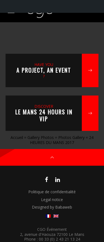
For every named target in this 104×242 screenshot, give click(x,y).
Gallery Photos (40, 137)
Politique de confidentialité (52, 191)
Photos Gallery (71, 137)
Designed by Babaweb (52, 207)
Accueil (17, 137)
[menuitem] (48, 216)
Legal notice (52, 199)
